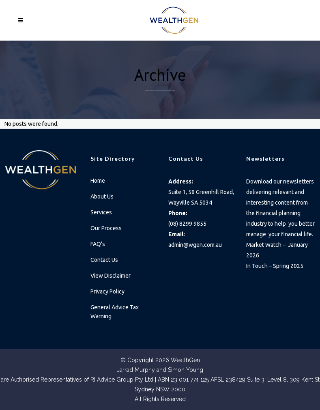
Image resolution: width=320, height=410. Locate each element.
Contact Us (104, 260)
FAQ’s (97, 244)
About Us (102, 196)
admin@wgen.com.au (195, 245)
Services (101, 212)
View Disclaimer (110, 275)
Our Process (106, 228)
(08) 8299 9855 (187, 223)
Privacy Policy (107, 291)
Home (97, 180)
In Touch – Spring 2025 (275, 266)
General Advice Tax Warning (114, 311)
